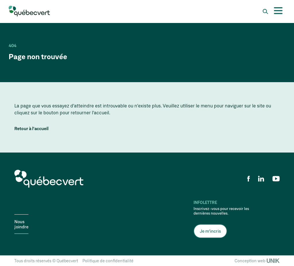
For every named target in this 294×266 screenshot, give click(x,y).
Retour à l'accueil (31, 128)
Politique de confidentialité (108, 261)
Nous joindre (21, 224)
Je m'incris (210, 231)
